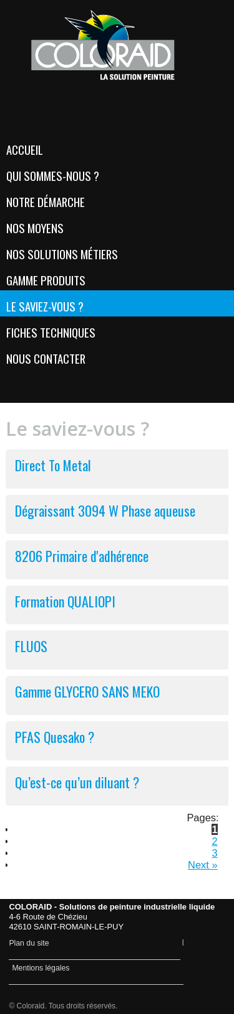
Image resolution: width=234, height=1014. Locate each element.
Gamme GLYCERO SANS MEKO (87, 691)
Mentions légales (40, 968)
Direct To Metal (53, 465)
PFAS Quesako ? (54, 737)
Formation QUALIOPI (65, 601)
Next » (203, 864)
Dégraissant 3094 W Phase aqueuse (105, 510)
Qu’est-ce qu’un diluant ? (77, 782)
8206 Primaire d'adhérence (82, 556)
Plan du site (29, 943)
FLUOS (31, 646)
